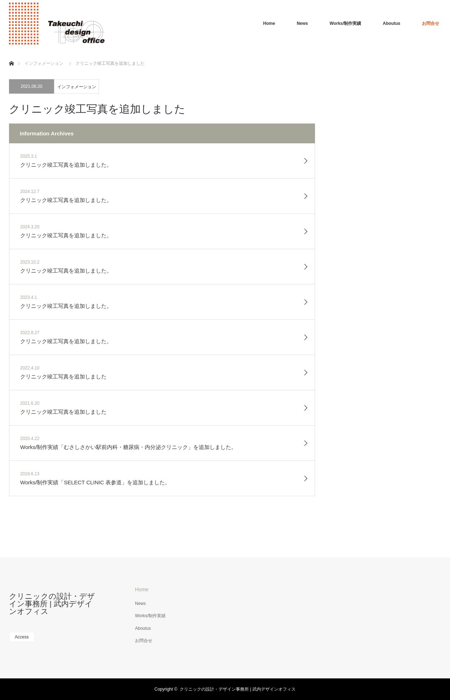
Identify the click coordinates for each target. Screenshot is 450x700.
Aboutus (391, 23)
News (302, 23)
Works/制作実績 (345, 23)
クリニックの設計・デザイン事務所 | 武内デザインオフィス (52, 603)
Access (22, 637)
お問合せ (430, 23)
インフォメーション (76, 86)
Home (269, 23)
